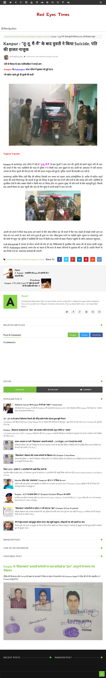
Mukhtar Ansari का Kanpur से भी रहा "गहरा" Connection (38, 394)
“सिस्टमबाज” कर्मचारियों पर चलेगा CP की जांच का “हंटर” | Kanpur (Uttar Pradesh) (46, 498)
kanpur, (49, 56)
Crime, (36, 56)
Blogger (73, 324)
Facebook (96, 324)
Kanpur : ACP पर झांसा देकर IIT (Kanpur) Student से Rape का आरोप (42, 484)
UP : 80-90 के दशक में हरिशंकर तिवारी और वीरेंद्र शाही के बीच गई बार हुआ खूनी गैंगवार (34, 408)
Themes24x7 (79, 671)
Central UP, (30, 56)
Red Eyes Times (53, 14)
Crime (23, 37)
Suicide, (55, 56)
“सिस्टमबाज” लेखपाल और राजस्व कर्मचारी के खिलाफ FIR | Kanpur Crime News (45, 445)
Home (7, 37)
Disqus (85, 324)
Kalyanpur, (43, 56)
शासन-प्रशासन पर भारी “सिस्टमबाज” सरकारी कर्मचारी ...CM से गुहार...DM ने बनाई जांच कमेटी (48, 431)
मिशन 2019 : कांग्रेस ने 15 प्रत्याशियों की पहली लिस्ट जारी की (25, 459)
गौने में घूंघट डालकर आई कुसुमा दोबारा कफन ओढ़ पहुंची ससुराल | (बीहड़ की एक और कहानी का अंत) (50, 512)
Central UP (15, 37)
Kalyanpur (31, 37)
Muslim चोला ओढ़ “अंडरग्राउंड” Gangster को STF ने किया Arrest (40, 470)
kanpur (39, 37)
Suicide (47, 37)
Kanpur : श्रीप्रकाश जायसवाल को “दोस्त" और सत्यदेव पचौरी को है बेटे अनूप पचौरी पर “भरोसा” (37, 420)
